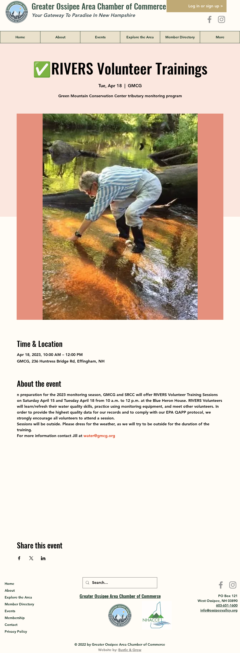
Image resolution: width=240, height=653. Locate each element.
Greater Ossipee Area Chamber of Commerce (99, 6)
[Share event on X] (31, 558)
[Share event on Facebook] (19, 558)
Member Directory (19, 604)
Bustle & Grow (129, 650)
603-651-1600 (227, 605)
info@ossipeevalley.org (219, 610)
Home (9, 583)
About (10, 590)
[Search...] (119, 583)
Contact (11, 624)
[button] (140, 37)
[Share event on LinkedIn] (43, 558)
